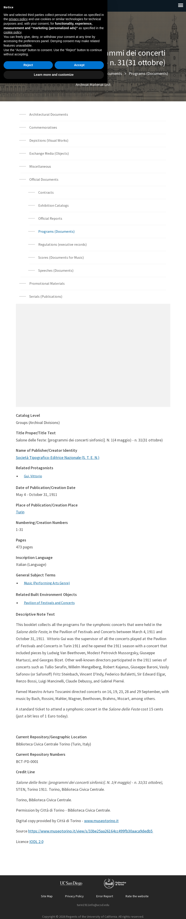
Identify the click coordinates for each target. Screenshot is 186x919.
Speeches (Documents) (55, 270)
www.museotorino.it (101, 820)
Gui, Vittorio (33, 476)
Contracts (46, 192)
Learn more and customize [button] (53, 910)
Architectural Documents (48, 114)
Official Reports (50, 218)
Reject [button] (28, 900)
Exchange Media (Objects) (49, 153)
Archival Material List (93, 84)
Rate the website (137, 895)
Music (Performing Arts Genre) (47, 582)
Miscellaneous (40, 166)
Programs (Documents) (148, 73)
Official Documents (106, 73)
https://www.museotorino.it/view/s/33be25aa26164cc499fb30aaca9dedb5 (90, 830)
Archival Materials (69, 73)
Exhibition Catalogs (53, 205)
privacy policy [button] (18, 854)
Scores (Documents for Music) (61, 257)
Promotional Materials (47, 283)
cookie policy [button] (12, 868)
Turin (20, 511)
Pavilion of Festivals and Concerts (49, 602)
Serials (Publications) (45, 296)
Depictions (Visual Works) (48, 140)
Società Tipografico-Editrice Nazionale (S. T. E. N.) (57, 457)
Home (23, 73)
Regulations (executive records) (62, 244)
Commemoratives (43, 127)
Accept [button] (79, 900)
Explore (41, 73)
